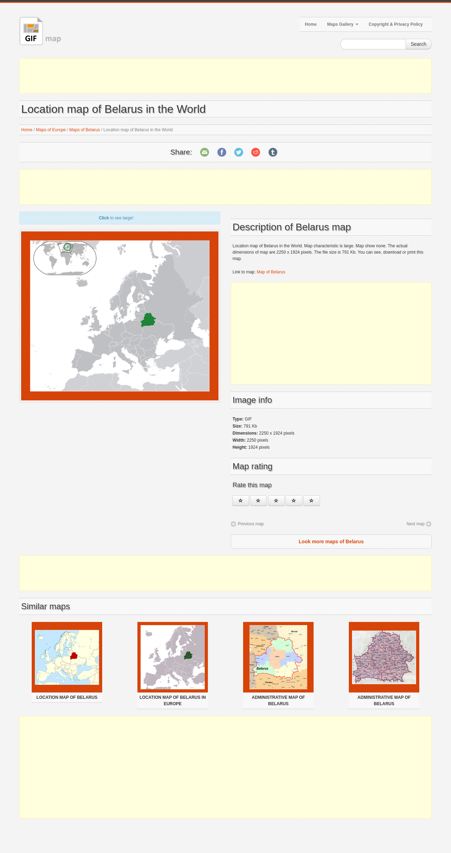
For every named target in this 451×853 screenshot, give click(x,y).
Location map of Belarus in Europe (173, 700)
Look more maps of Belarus (331, 541)
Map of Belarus (271, 272)
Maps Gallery (342, 24)
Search (418, 44)
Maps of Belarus (84, 129)
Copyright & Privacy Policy (396, 24)
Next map (416, 523)
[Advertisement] (225, 76)
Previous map (251, 523)
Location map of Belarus (67, 697)
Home (310, 24)
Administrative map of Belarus (278, 700)
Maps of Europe (51, 129)
